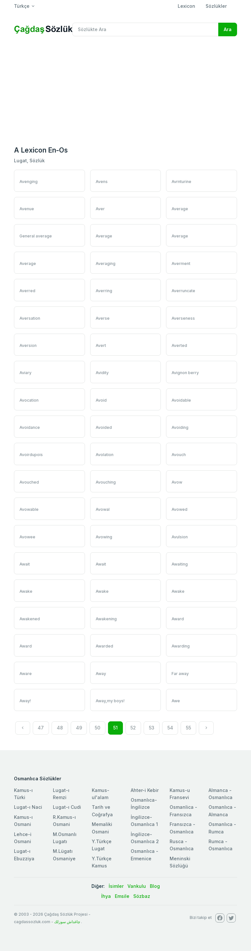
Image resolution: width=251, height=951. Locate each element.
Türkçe (22, 6)
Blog (155, 886)
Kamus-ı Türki (23, 793)
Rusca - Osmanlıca (182, 845)
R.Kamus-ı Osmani (64, 820)
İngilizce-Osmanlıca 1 (144, 820)
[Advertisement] (125, 90)
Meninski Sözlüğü (180, 862)
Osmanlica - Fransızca (183, 810)
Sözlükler (216, 6)
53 (151, 727)
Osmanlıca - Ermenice (144, 854)
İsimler (116, 886)
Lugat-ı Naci (28, 807)
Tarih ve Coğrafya (102, 810)
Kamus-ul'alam (100, 793)
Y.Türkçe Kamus (102, 862)
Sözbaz (141, 896)
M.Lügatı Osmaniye (64, 854)
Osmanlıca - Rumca (222, 827)
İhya (106, 896)
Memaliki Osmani (102, 827)
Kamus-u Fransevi (180, 793)
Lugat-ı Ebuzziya (24, 854)
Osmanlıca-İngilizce (144, 803)
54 (170, 727)
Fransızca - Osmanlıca (182, 827)
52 (133, 727)
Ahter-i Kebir (145, 790)
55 (188, 727)
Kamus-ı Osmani (23, 820)
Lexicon (186, 6)
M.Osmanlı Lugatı (65, 837)
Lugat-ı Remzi (61, 793)
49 (79, 727)
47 (41, 727)
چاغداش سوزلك (67, 921)
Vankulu (136, 886)
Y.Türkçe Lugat (102, 845)
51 (115, 727)
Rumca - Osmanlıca (221, 845)
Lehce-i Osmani (22, 837)
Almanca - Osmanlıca (221, 793)
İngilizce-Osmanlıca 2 (145, 837)
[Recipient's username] (145, 29)
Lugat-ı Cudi (67, 807)
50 (97, 727)
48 (60, 727)
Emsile (122, 896)
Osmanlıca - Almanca (222, 810)
